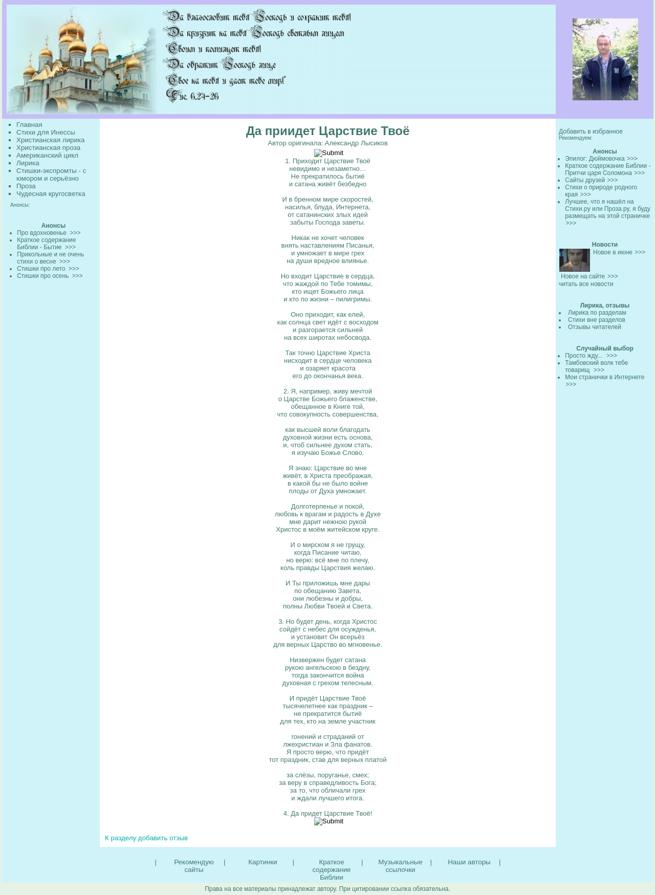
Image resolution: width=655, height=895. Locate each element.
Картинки (262, 862)
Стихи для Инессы (45, 132)
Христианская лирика (50, 140)
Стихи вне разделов (596, 319)
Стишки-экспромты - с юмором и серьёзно (51, 174)
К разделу (120, 838)
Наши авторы (469, 862)
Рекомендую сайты (193, 866)
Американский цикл (47, 155)
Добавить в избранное (591, 131)
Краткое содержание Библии (331, 869)
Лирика (27, 163)
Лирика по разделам (597, 312)
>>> (632, 158)
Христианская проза (48, 147)
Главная (29, 124)
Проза (26, 186)
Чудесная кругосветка (50, 194)
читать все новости (586, 284)
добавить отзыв (163, 838)
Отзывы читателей (594, 327)
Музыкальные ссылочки (400, 866)
